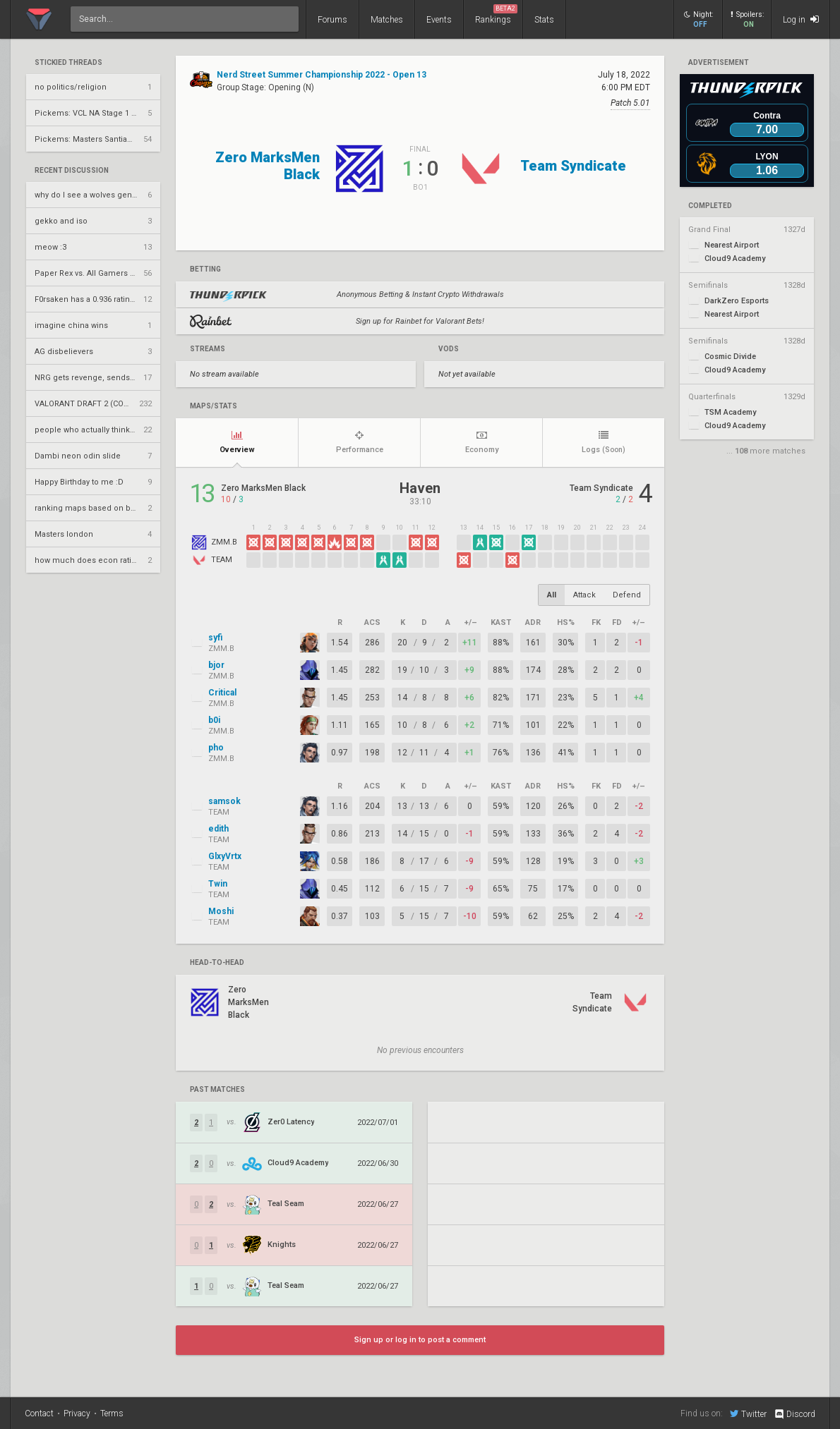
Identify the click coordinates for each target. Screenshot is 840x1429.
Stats (544, 20)
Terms (112, 1413)
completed (710, 205)
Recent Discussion (72, 170)
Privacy (77, 1413)
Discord (794, 1414)
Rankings (496, 14)
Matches (387, 20)
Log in (801, 19)
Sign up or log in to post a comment (420, 1339)
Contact (39, 1413)
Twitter (748, 1413)
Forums (332, 20)
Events (439, 20)
